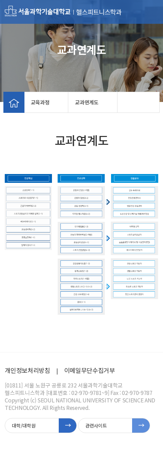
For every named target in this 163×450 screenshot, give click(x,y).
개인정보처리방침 (27, 370)
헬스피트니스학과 (98, 11)
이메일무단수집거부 (89, 370)
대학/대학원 (23, 425)
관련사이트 (96, 425)
